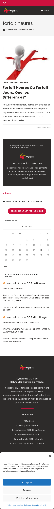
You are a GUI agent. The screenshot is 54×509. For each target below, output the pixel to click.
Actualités (29, 420)
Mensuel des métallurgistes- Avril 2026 (21, 322)
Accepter (27, 482)
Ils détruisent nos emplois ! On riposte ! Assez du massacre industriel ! (25, 340)
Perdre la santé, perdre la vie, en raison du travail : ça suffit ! (26, 308)
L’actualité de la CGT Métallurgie (26, 317)
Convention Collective (15, 82)
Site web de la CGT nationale (28, 439)
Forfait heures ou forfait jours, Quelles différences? (25, 92)
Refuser (27, 490)
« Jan (5, 266)
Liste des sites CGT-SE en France (28, 430)
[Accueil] (4, 29)
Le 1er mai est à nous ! (13, 288)
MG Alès (7, 193)
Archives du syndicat (28, 434)
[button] (49, 456)
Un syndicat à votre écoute (27, 163)
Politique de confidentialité (35, 505)
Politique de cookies (15, 505)
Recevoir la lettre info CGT (27, 211)
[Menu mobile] (45, 10)
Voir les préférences (27, 498)
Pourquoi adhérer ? (28, 425)
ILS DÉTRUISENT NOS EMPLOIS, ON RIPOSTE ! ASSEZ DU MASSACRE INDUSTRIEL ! (26, 330)
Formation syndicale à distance (28, 443)
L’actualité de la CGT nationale (25, 283)
